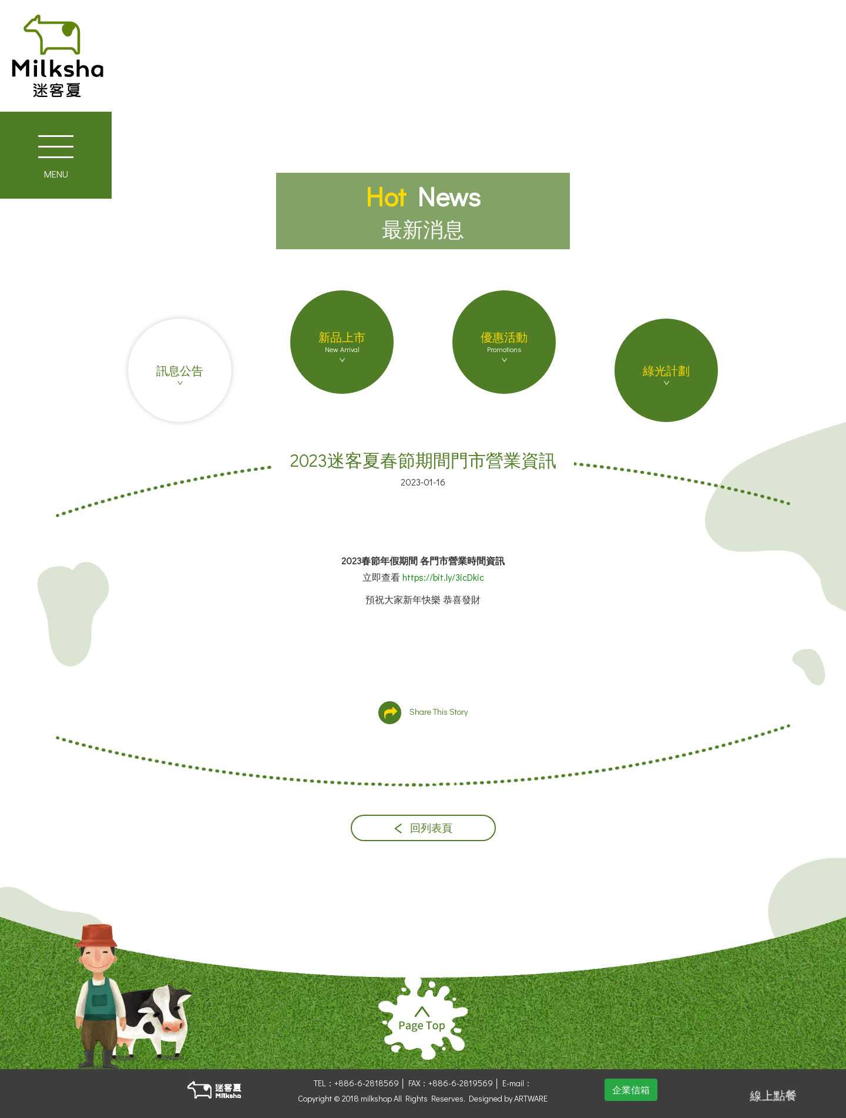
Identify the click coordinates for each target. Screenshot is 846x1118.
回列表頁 (423, 828)
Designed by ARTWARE (508, 1098)
